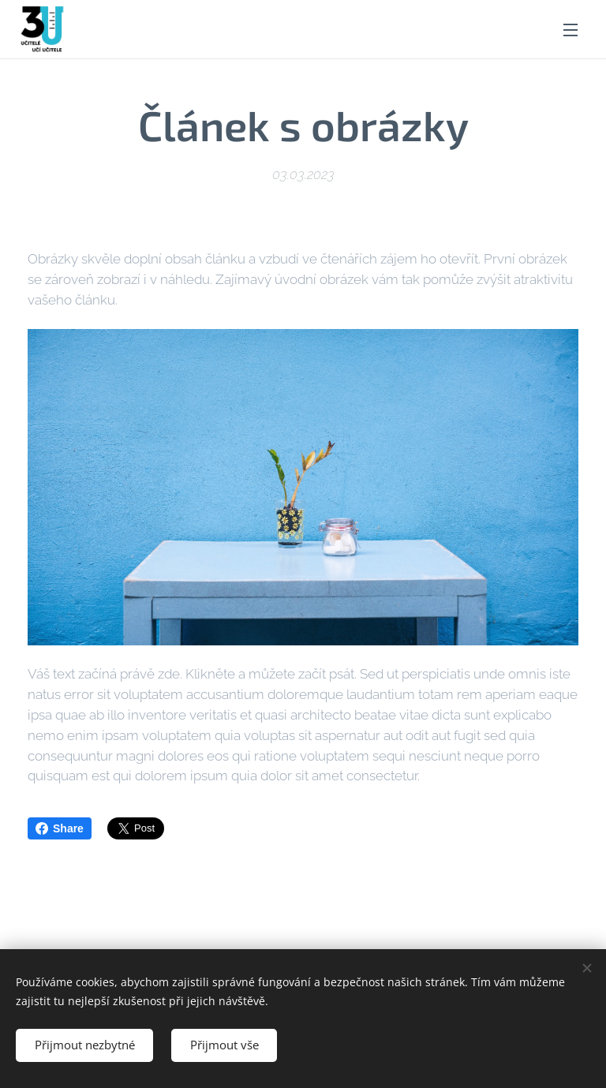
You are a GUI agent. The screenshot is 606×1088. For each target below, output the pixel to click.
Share (60, 828)
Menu (570, 30)
